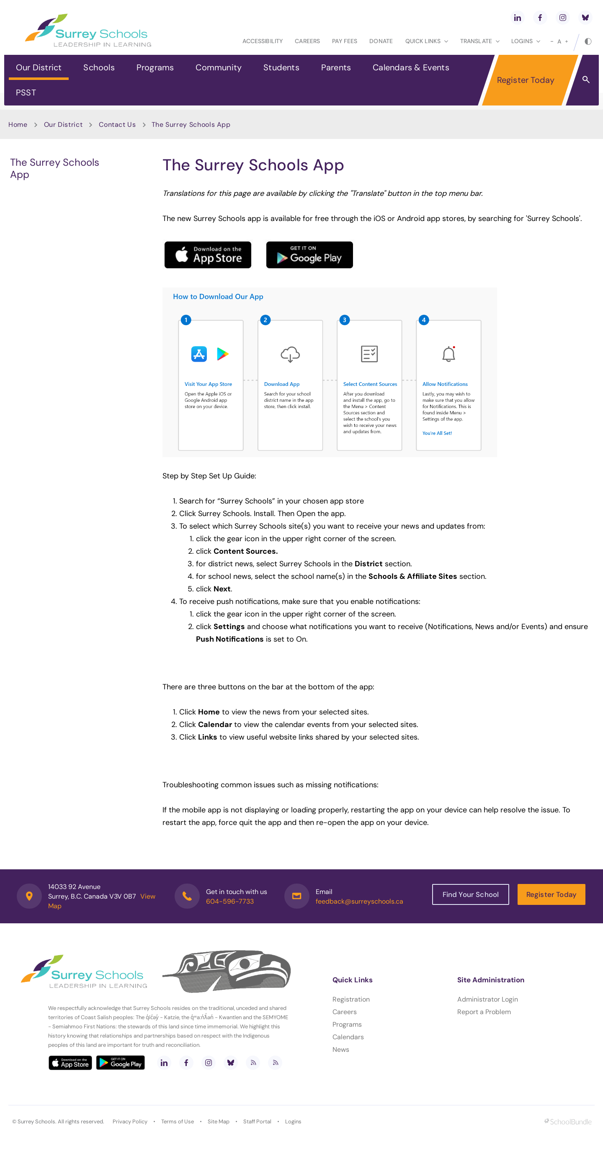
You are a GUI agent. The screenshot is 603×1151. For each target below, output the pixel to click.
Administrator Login (487, 999)
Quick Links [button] (426, 41)
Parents (336, 67)
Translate (480, 41)
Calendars (348, 1037)
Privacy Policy (130, 1121)
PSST (26, 92)
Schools (98, 67)
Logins (293, 1121)
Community (219, 67)
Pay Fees (344, 41)
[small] (551, 41)
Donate (381, 41)
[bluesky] (585, 17)
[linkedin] (517, 17)
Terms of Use (177, 1121)
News (340, 1049)
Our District (39, 67)
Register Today (526, 80)
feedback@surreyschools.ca (359, 901)
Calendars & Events (411, 67)
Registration (351, 999)
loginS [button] (525, 41)
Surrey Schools (36, 1121)
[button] (586, 79)
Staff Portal (257, 1121)
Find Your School (471, 894)
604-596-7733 (230, 901)
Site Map (218, 1121)
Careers (307, 41)
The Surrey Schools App (54, 168)
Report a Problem (484, 1011)
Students (281, 67)
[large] (566, 41)
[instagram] (563, 17)
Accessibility (262, 41)
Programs (155, 67)
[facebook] (540, 17)
